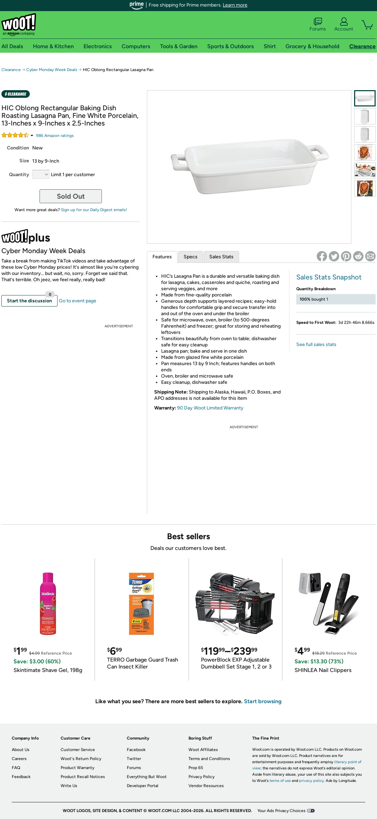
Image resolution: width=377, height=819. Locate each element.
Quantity (19, 175)
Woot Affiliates (203, 749)
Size (24, 161)
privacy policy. (312, 780)
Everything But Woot (147, 776)
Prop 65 (195, 767)
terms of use (280, 780)
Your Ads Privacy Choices (281, 810)
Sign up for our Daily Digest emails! (94, 209)
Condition (18, 148)
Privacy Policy (201, 776)
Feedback (21, 776)
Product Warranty (77, 767)
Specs (191, 257)
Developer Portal (142, 785)
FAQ (16, 767)
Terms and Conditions (209, 758)
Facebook (136, 749)
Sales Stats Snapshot (329, 277)
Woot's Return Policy (81, 758)
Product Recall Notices (83, 776)
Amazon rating (55, 135)
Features (162, 257)
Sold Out (71, 196)
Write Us (69, 785)
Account (343, 24)
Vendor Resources (206, 785)
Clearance (11, 69)
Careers (19, 758)
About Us (20, 749)
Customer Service (78, 749)
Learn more (235, 5)
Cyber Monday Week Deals (51, 69)
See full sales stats (316, 344)
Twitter (134, 758)
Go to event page (77, 301)
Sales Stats (221, 257)
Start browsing (263, 701)
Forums (317, 24)
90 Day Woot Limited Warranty (210, 408)
